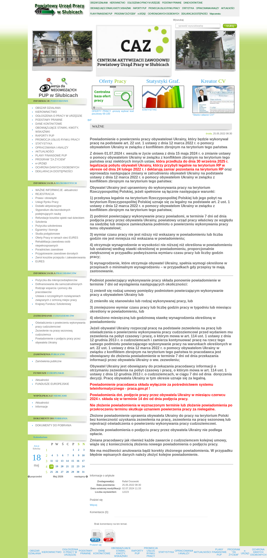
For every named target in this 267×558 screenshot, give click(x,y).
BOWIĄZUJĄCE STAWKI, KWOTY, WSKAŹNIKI (110, 8)
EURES (40, 261)
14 (67, 460)
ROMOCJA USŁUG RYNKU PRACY (164, 8)
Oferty (112, 81)
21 (67, 466)
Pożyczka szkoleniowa (48, 225)
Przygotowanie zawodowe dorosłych (56, 253)
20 (62, 466)
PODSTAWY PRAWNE (49, 119)
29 (72, 471)
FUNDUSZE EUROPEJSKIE (52, 384)
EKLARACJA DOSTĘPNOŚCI (194, 14)
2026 (60, 476)
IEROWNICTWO (117, 3)
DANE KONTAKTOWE (48, 123)
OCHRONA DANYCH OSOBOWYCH (57, 167)
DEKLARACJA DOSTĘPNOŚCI (54, 171)
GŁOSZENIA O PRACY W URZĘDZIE (143, 3)
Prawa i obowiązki (46, 198)
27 (62, 471)
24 (83, 466)
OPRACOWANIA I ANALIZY (52, 147)
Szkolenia (41, 221)
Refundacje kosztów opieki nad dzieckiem (59, 217)
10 (83, 455)
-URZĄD (142, 14)
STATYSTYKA (43, 143)
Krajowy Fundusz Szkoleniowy (53, 304)
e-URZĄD (41, 163)
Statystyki (163, 81)
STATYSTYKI (149, 109)
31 (83, 471)
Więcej (93, 505)
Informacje (41, 406)
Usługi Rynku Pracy (47, 202)
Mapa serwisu (215, 14)
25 (51, 471)
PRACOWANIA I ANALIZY (207, 8)
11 (51, 460)
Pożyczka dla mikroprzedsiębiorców (56, 280)
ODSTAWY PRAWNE (171, 3)
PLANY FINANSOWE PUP (51, 155)
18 (51, 466)
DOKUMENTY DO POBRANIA (53, 425)
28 (67, 471)
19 (57, 466)
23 (78, 466)
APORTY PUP (139, 8)
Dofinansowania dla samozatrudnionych (58, 284)
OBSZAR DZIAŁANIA (48, 107)
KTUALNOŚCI (227, 8)
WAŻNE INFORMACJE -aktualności (56, 190)
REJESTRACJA (44, 194)
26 (57, 471)
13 (62, 460)
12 (57, 460)
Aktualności (42, 380)
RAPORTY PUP (44, 135)
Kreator (213, 81)
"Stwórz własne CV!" (203, 114)
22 (72, 466)
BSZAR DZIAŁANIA (99, 3)
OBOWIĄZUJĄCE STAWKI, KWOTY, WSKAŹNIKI (121, 552)
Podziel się (96, 544)
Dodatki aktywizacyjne (48, 206)
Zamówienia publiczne (48, 361)
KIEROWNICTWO (46, 111)
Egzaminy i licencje (46, 229)
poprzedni (36, 476)
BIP (90, 120)
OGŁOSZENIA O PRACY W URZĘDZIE (58, 115)
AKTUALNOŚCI (44, 151)
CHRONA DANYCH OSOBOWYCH (163, 14)
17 (83, 460)
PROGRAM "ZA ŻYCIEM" (50, 159)
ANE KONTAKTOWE (193, 3)
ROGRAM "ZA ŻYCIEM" (124, 14)
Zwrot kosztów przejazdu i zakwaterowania (60, 257)
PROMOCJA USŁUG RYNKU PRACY (57, 139)
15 (72, 460)
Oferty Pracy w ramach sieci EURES (56, 237)
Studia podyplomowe (47, 233)
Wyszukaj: (178, 20)
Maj (55, 476)
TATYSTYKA (188, 8)
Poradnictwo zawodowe (49, 249)
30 (78, 471)
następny (79, 476)
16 (78, 460)
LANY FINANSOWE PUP (101, 14)
